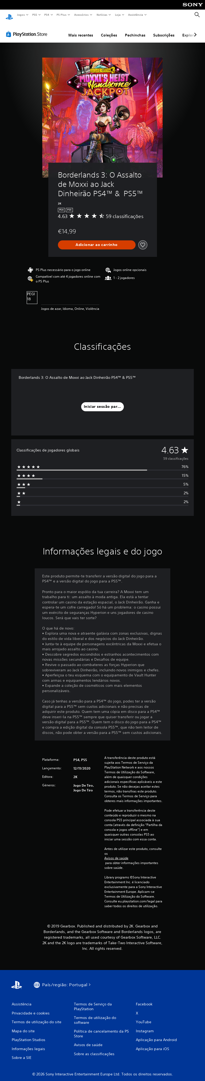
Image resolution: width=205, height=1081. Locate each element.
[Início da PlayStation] (9, 15)
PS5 (34, 15)
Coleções (109, 30)
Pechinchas (135, 30)
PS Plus (62, 15)
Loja (118, 15)
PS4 (46, 15)
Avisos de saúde (116, 853)
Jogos (21, 15)
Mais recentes (80, 30)
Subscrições (164, 30)
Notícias (101, 15)
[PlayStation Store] (27, 29)
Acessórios (81, 15)
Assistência (135, 15)
